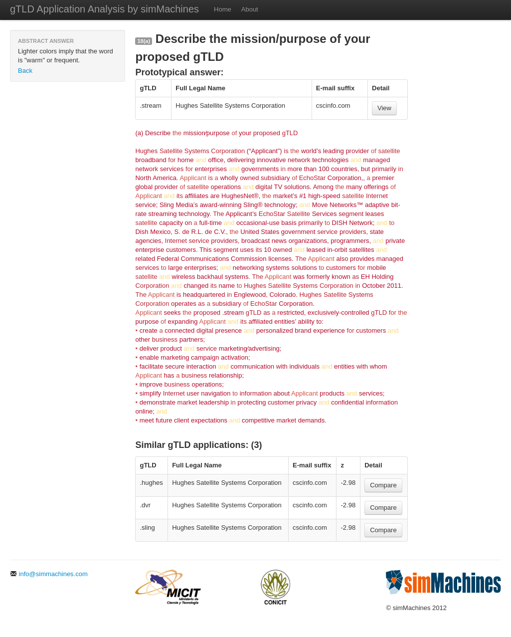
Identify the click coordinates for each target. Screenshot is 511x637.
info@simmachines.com (49, 574)
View (384, 108)
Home (222, 9)
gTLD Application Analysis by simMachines (104, 8)
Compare (383, 485)
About (249, 9)
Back (25, 70)
